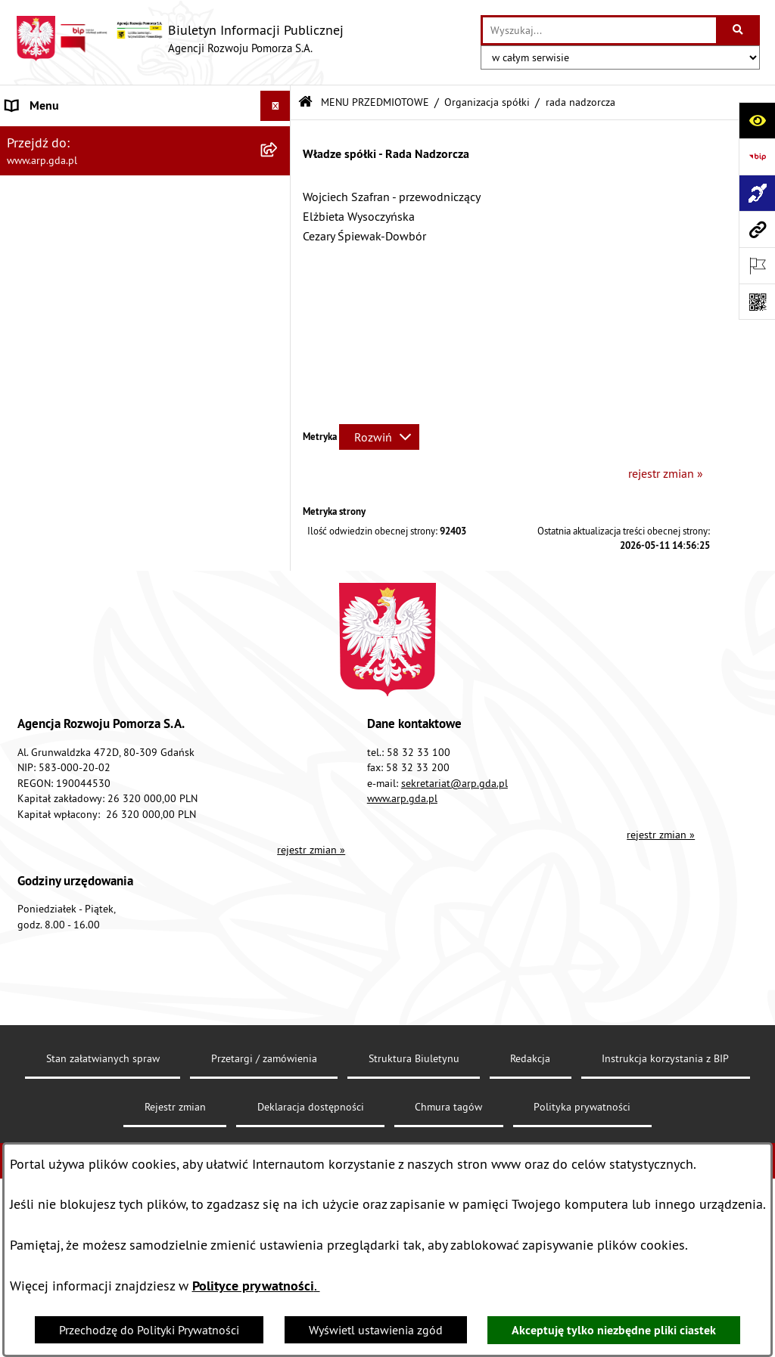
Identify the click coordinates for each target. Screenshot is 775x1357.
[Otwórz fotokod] (757, 301)
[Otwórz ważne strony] (757, 265)
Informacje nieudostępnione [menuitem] (79, 805)
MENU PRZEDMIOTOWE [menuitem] (67, 255)
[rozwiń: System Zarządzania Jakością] (279, 656)
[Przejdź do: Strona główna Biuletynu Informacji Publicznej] (305, 102)
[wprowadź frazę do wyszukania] (599, 30)
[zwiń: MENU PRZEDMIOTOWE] (279, 256)
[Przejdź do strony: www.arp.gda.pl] (757, 229)
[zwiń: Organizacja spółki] (279, 375)
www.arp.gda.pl (402, 1103)
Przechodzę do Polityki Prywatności (149, 1329)
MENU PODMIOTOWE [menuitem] (61, 136)
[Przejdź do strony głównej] (179, 38)
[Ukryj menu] (275, 106)
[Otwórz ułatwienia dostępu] (757, 120)
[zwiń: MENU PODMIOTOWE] (279, 136)
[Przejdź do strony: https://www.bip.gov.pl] (757, 156)
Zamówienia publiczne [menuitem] (64, 775)
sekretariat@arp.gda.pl (454, 1088)
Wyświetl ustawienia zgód (376, 1329)
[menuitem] (145, 175)
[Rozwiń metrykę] (379, 437)
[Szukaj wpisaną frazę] (739, 30)
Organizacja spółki (487, 102)
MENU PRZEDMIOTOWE (375, 102)
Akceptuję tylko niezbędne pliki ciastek (614, 1330)
